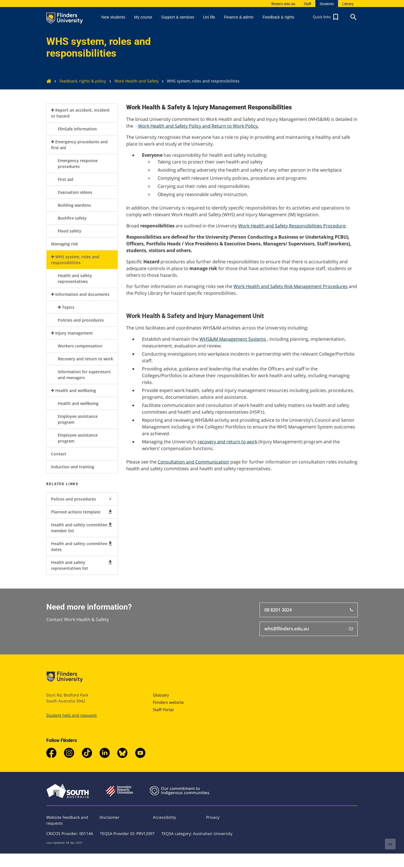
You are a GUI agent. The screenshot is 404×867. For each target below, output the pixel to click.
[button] (326, 17)
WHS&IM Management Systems (232, 339)
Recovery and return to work (85, 358)
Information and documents (82, 294)
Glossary (161, 695)
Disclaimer (110, 817)
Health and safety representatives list (82, 565)
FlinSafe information (77, 129)
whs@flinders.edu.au (308, 629)
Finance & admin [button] (239, 17)
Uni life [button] (209, 17)
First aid (65, 179)
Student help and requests (71, 715)
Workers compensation (80, 346)
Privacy (212, 817)
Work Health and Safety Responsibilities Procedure (292, 226)
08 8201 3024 (308, 610)
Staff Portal (163, 709)
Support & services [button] (177, 17)
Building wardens (74, 205)
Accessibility (164, 817)
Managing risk (64, 243)
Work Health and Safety (132, 81)
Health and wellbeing (75, 390)
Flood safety (69, 231)
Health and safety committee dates (82, 546)
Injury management (74, 333)
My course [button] (143, 17)
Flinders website (168, 702)
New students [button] (113, 17)
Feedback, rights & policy (78, 81)
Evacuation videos (75, 192)
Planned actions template (82, 512)
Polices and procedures (82, 499)
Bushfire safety (72, 218)
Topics (68, 307)
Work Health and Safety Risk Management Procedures (290, 286)
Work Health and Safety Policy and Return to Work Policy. (198, 126)
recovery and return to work (227, 442)
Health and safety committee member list (82, 527)
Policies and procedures (81, 320)
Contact (58, 453)
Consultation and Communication (193, 462)
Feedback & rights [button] (278, 17)
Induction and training (72, 466)
